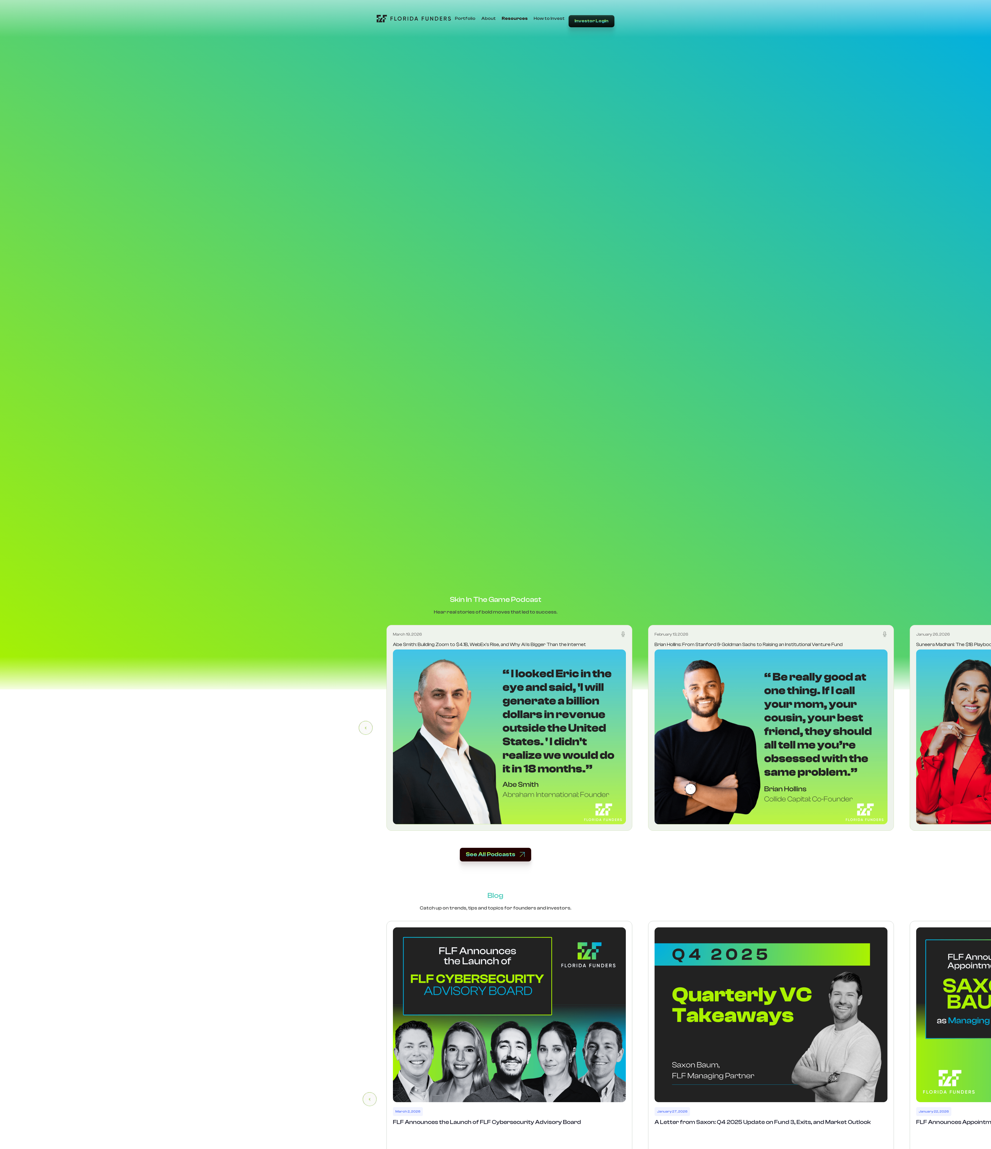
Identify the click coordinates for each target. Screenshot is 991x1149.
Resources (515, 18)
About (488, 18)
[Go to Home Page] (414, 18)
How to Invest (549, 18)
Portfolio (465, 18)
